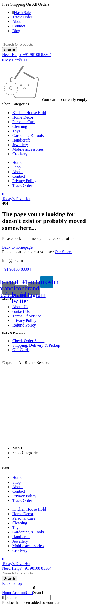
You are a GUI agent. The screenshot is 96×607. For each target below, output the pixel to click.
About (17, 21)
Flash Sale (22, 12)
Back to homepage (17, 247)
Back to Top (12, 583)
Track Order (22, 17)
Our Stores (63, 252)
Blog (16, 31)
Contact (18, 26)
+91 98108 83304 (16, 269)
